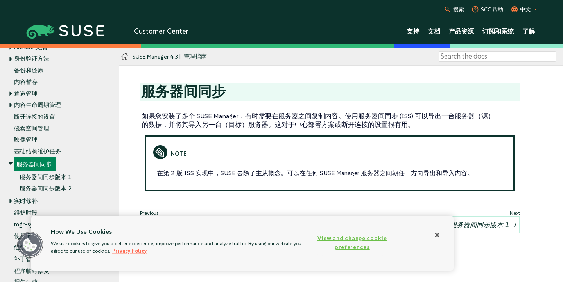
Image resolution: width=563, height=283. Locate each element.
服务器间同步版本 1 (46, 177)
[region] (242, 243)
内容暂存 (26, 81)
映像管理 (26, 140)
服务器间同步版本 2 (46, 188)
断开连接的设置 (34, 116)
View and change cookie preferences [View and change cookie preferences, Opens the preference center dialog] (352, 243)
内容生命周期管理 (37, 105)
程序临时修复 (31, 270)
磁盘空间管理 (31, 128)
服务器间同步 (34, 164)
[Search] (497, 56)
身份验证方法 (31, 58)
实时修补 (26, 201)
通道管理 (26, 93)
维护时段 (26, 212)
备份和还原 (28, 70)
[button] (30, 244)
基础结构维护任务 (37, 151)
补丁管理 (26, 259)
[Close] (437, 235)
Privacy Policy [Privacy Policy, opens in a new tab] (129, 250)
